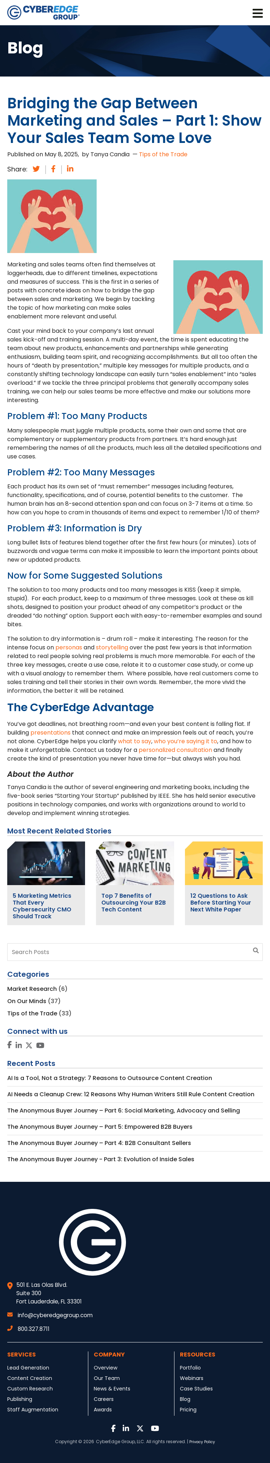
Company (109, 1354)
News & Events (112, 1388)
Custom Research (30, 1388)
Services (21, 1354)
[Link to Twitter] (29, 1046)
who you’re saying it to (185, 741)
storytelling (112, 647)
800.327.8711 (28, 1329)
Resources (197, 1354)
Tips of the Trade (163, 154)
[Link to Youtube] (40, 1046)
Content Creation (29, 1378)
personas (68, 647)
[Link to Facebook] (9, 1045)
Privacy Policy (202, 1442)
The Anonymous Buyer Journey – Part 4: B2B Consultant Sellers (99, 1143)
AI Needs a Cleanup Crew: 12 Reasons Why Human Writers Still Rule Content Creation (130, 1094)
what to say (134, 741)
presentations (50, 732)
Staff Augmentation (32, 1409)
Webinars (191, 1378)
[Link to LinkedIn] (19, 1046)
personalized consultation (175, 750)
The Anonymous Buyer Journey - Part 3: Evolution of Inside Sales (100, 1159)
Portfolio (190, 1367)
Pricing (188, 1409)
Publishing (19, 1399)
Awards (103, 1409)
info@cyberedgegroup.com (50, 1315)
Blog (185, 1399)
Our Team (107, 1378)
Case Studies (196, 1388)
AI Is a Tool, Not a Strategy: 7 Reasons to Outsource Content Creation (109, 1078)
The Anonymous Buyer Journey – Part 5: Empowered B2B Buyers (100, 1127)
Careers (104, 1399)
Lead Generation (28, 1367)
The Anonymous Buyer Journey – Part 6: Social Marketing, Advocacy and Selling (123, 1110)
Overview (105, 1367)
